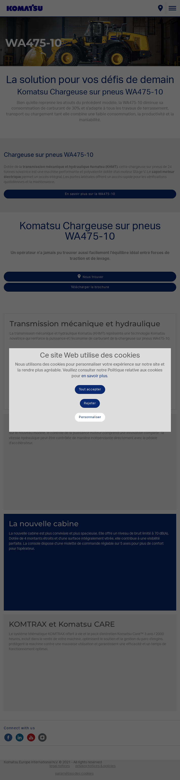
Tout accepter (90, 389)
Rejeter (90, 403)
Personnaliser (90, 417)
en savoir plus (94, 376)
